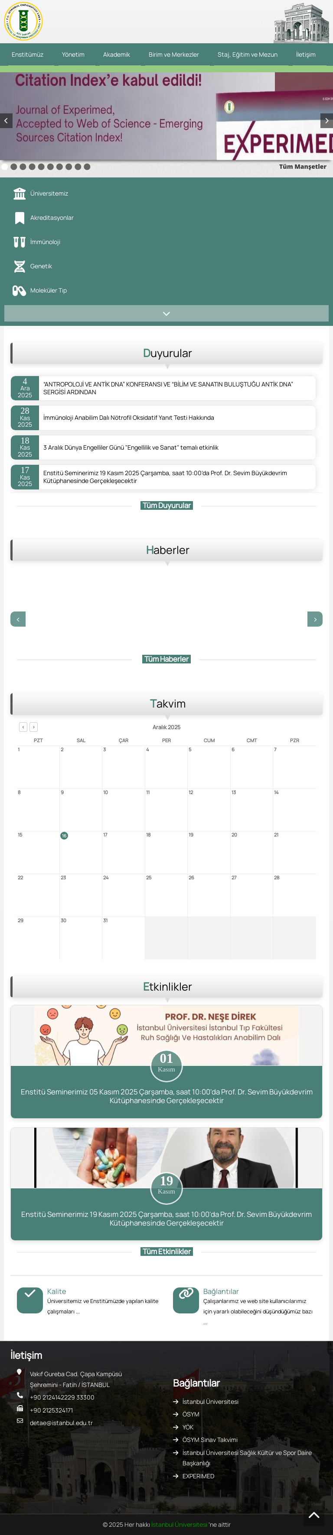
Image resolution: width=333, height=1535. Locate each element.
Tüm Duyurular (167, 505)
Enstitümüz (27, 54)
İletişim (306, 54)
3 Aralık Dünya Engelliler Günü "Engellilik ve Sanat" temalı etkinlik (131, 447)
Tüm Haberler (166, 659)
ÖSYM (191, 1414)
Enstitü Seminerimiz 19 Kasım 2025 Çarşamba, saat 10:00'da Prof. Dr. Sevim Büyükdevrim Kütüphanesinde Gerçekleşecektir (165, 477)
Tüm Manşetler (302, 166)
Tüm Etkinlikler (167, 1251)
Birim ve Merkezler (174, 54)
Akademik (116, 54)
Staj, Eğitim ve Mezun (248, 54)
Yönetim (73, 54)
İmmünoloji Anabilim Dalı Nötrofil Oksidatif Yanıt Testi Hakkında (128, 418)
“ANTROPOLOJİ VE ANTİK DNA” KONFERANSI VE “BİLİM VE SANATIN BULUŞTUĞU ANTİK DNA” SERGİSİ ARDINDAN (168, 388)
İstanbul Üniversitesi (210, 1401)
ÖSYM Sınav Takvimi (210, 1439)
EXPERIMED (198, 1476)
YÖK (188, 1427)
